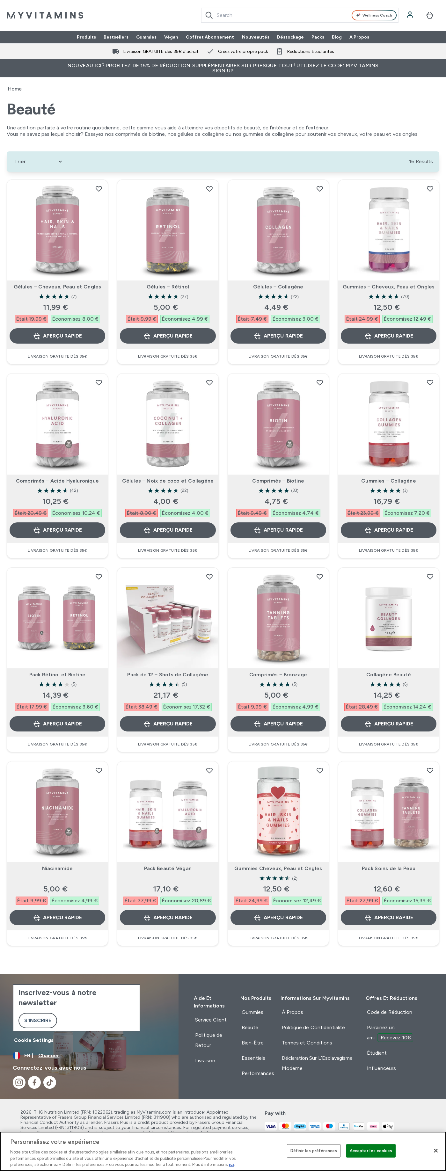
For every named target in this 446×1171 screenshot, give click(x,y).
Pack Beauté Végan (168, 868)
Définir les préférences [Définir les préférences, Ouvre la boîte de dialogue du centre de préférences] (313, 1150)
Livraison (205, 1060)
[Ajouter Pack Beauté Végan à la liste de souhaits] (209, 770)
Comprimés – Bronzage (278, 674)
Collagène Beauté (388, 674)
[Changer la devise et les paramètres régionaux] (89, 1055)
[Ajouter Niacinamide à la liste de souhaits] (98, 770)
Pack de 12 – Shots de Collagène (167, 674)
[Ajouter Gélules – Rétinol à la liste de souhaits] (209, 188)
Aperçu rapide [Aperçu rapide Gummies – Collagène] (388, 530)
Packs (317, 37)
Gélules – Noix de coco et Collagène (168, 481)
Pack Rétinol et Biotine (57, 674)
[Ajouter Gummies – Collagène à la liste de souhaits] (430, 382)
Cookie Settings (34, 1040)
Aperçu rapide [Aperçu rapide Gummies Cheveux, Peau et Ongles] (278, 917)
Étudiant (377, 1053)
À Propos (359, 37)
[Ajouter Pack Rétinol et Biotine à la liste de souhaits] (98, 576)
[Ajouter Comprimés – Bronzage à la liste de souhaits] (319, 576)
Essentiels (253, 1058)
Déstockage (290, 37)
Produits (86, 37)
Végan (171, 37)
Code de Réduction (389, 1012)
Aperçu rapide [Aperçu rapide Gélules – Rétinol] (167, 336)
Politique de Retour (208, 1040)
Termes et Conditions (307, 1042)
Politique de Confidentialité (313, 1027)
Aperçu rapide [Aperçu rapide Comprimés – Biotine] (278, 530)
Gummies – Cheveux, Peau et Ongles (389, 286)
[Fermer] (436, 1151)
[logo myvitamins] (45, 15)
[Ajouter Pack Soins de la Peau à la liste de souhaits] (430, 770)
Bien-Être (253, 1042)
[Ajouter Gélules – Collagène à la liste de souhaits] (319, 188)
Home (15, 88)
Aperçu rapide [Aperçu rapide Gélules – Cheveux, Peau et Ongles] (57, 336)
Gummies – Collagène (388, 481)
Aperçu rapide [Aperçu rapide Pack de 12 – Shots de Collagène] (167, 724)
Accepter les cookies (371, 1150)
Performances (258, 1073)
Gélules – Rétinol (168, 286)
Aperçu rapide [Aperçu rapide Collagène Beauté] (388, 724)
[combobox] (300, 15)
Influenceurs (381, 1068)
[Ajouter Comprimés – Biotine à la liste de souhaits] (319, 382)
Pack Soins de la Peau (388, 868)
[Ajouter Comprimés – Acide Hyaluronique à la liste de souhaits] (98, 382)
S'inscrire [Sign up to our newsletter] (37, 1020)
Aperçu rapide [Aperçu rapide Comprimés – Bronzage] (278, 724)
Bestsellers (116, 37)
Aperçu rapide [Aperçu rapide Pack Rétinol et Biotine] (57, 724)
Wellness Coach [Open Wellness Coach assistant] (374, 15)
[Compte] (410, 15)
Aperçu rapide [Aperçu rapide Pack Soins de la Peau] (388, 917)
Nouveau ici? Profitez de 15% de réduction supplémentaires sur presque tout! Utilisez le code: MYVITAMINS (223, 68)
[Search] (209, 15)
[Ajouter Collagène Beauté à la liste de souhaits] (430, 576)
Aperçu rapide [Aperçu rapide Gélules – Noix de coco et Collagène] (167, 530)
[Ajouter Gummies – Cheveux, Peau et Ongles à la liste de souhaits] (430, 188)
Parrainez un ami (390, 1033)
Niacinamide (57, 868)
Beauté (250, 1027)
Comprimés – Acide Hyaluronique (57, 481)
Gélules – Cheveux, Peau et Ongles (57, 286)
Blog (337, 37)
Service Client (211, 1019)
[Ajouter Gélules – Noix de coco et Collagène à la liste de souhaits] (209, 382)
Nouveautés (255, 37)
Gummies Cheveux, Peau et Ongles (278, 868)
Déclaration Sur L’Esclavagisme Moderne (317, 1063)
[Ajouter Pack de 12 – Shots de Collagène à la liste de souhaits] (209, 576)
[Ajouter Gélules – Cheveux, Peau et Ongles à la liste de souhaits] (98, 188)
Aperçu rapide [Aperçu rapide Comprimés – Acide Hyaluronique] (57, 530)
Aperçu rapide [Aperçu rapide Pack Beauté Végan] (167, 917)
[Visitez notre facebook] (34, 1082)
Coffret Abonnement (210, 37)
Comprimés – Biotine (278, 481)
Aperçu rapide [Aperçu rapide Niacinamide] (57, 917)
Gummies (146, 37)
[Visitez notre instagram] (19, 1082)
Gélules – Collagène (278, 286)
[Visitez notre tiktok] (49, 1082)
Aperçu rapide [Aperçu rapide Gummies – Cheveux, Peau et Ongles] (388, 336)
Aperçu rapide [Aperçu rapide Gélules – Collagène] (278, 336)
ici (231, 1164)
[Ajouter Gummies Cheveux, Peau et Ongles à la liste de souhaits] (319, 770)
